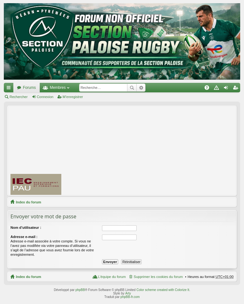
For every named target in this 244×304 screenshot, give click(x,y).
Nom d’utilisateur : (25, 227)
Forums (29, 87)
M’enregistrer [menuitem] (237, 88)
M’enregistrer (73, 97)
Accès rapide (9, 88)
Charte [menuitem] (217, 88)
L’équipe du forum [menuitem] (111, 277)
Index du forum (28, 202)
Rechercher (132, 87)
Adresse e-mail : (23, 237)
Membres (58, 87)
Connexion (45, 97)
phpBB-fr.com (130, 297)
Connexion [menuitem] (227, 88)
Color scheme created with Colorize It (162, 290)
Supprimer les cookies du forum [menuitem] (158, 277)
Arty (128, 293)
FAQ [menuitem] (209, 88)
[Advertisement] (155, 150)
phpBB (80, 290)
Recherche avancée (141, 87)
